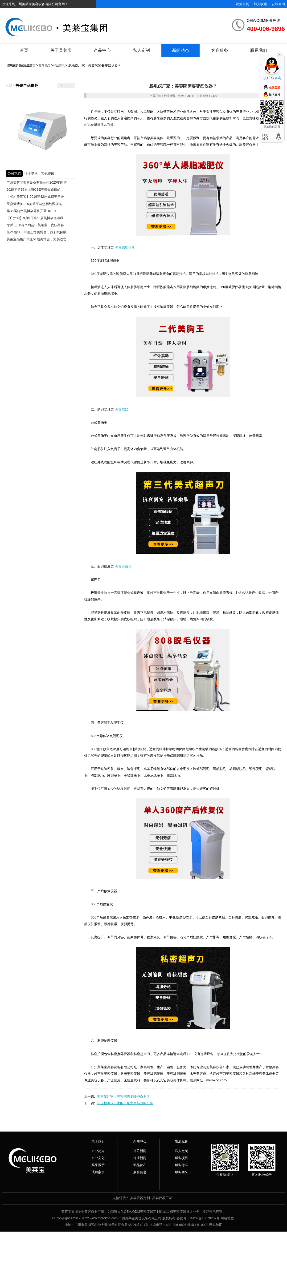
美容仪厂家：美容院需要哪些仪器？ (123, 1096)
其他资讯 (47, 173)
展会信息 (139, 1172)
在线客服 (274, 87)
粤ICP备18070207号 (205, 1218)
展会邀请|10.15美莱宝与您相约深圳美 (34, 204)
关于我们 (98, 1141)
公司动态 (14, 173)
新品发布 (139, 1165)
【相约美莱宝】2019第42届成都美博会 (35, 196)
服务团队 (181, 1172)
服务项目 (181, 1158)
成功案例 (98, 1172)
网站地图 (227, 1218)
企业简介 (98, 1151)
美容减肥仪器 (125, 247)
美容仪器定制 (140, 1198)
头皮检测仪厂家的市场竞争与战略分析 (125, 1103)
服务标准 (181, 1165)
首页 (24, 50)
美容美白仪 (123, 566)
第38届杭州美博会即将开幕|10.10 (31, 211)
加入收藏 (260, 4)
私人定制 (141, 50)
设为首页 (242, 4)
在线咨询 (278, 4)
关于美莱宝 (61, 50)
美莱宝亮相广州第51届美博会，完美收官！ (38, 239)
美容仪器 (121, 409)
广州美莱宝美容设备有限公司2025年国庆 (37, 182)
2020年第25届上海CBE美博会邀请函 (34, 189)
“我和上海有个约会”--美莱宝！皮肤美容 (35, 225)
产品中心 (102, 50)
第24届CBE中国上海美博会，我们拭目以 (36, 232)
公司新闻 (139, 1151)
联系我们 (258, 50)
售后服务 (181, 1141)
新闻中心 (139, 1141)
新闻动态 (180, 50)
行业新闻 (139, 1158)
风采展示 (98, 1165)
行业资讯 (59, 65)
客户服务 (219, 50)
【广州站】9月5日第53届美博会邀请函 (35, 218)
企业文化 (98, 1158)
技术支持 (274, 94)
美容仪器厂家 (162, 1198)
